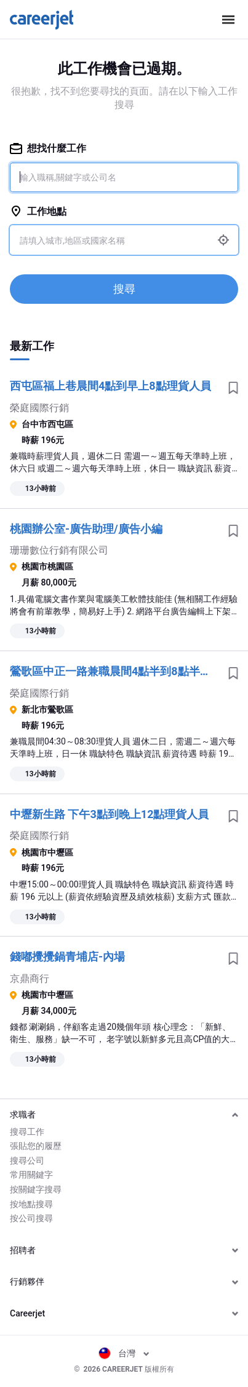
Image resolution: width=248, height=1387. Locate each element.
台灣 (124, 1353)
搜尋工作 (27, 1132)
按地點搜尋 (31, 1204)
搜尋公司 (27, 1160)
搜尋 (124, 288)
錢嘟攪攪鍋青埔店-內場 (67, 956)
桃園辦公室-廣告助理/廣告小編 (86, 528)
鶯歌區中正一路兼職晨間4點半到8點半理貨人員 (114, 671)
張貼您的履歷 (36, 1146)
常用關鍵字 (31, 1175)
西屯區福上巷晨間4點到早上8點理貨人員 (110, 385)
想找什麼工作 (48, 148)
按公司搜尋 (31, 1218)
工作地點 (38, 211)
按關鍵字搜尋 (36, 1189)
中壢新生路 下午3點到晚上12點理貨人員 (109, 814)
